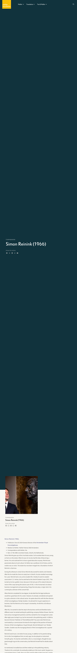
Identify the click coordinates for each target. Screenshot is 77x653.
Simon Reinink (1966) (12, 539)
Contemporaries (10, 239)
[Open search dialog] (73, 4)
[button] (7, 253)
